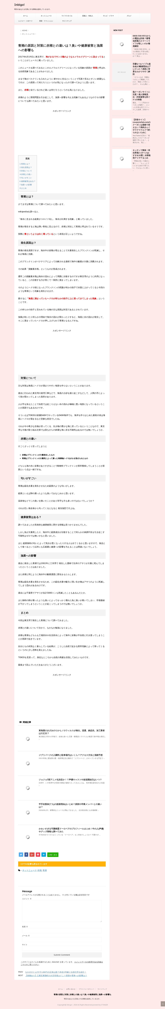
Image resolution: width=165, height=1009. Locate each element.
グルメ (129, 16)
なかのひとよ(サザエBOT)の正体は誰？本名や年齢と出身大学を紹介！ (55, 972)
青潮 (45, 870)
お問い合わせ (70, 989)
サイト (24, 944)
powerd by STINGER (100, 1005)
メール (26, 935)
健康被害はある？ (28, 181)
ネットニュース (46, 16)
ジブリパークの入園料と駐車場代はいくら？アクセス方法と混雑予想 (71, 755)
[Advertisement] (62, 135)
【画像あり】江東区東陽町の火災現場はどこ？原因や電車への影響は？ (56, 975)
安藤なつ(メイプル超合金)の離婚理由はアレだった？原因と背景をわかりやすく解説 (142, 69)
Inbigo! (19, 5)
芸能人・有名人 (87, 16)
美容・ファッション (46, 21)
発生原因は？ (26, 167)
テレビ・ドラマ (108, 16)
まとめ (23, 188)
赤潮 (39, 870)
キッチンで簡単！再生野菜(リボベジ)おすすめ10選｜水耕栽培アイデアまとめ (141, 154)
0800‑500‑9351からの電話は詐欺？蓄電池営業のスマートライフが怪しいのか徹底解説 (142, 41)
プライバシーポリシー (86, 989)
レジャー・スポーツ (25, 21)
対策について (26, 171)
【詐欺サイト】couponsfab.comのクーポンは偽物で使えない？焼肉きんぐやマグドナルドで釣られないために (141, 126)
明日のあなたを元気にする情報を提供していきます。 (82, 999)
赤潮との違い (26, 174)
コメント (27, 899)
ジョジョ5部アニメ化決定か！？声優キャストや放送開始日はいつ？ (70, 779)
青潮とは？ (25, 164)
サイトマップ (67, 21)
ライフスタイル (67, 16)
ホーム (25, 16)
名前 (25, 926)
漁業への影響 (26, 185)
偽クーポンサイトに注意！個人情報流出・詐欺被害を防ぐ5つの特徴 (141, 96)
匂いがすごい (26, 178)
